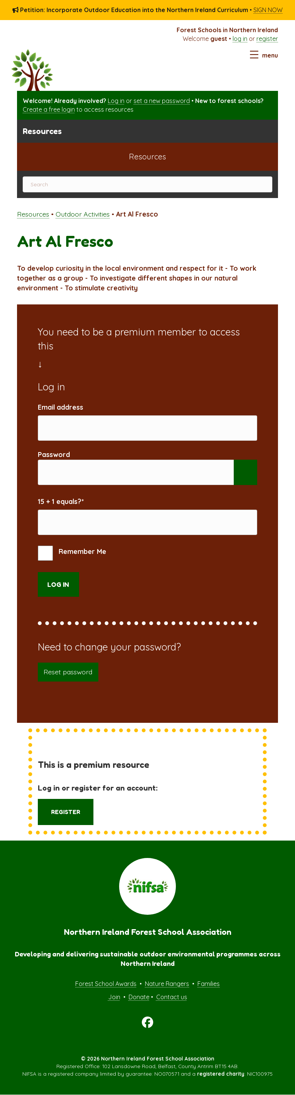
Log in (116, 101)
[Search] (147, 184)
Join (114, 997)
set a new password (162, 101)
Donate (139, 997)
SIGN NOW (268, 10)
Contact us (171, 997)
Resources (33, 214)
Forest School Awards (106, 983)
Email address (60, 407)
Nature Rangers (167, 983)
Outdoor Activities (83, 214)
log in (240, 38)
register (267, 38)
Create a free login (49, 109)
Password (54, 454)
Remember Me (72, 553)
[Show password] (246, 472)
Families (208, 983)
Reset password (67, 672)
